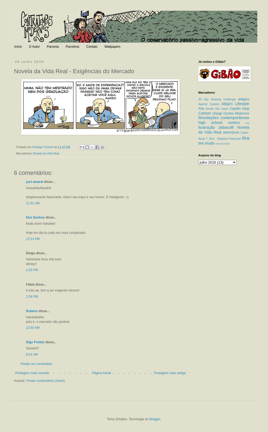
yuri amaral (34, 182)
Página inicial (101, 373)
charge (217, 113)
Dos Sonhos (35, 217)
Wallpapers (113, 47)
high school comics (219, 122)
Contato (92, 47)
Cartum (204, 113)
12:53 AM (33, 328)
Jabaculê (226, 127)
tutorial (219, 143)
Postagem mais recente (32, 373)
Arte (201, 108)
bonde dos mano (217, 108)
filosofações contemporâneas (223, 118)
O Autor (34, 47)
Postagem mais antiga (170, 373)
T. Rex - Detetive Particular (223, 138)
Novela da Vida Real (46, 153)
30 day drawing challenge (217, 99)
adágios (243, 99)
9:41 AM (32, 354)
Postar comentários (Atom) (46, 381)
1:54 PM (32, 296)
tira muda (206, 143)
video (227, 143)
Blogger (155, 419)
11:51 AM (33, 203)
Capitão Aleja (239, 108)
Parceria (53, 47)
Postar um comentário (36, 364)
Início (18, 47)
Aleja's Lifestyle (235, 104)
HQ (247, 122)
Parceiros (72, 47)
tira (245, 138)
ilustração (206, 127)
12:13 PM (33, 239)
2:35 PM (32, 270)
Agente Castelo (208, 104)
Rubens (32, 311)
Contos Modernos (236, 113)
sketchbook (231, 132)
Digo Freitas (35, 342)
